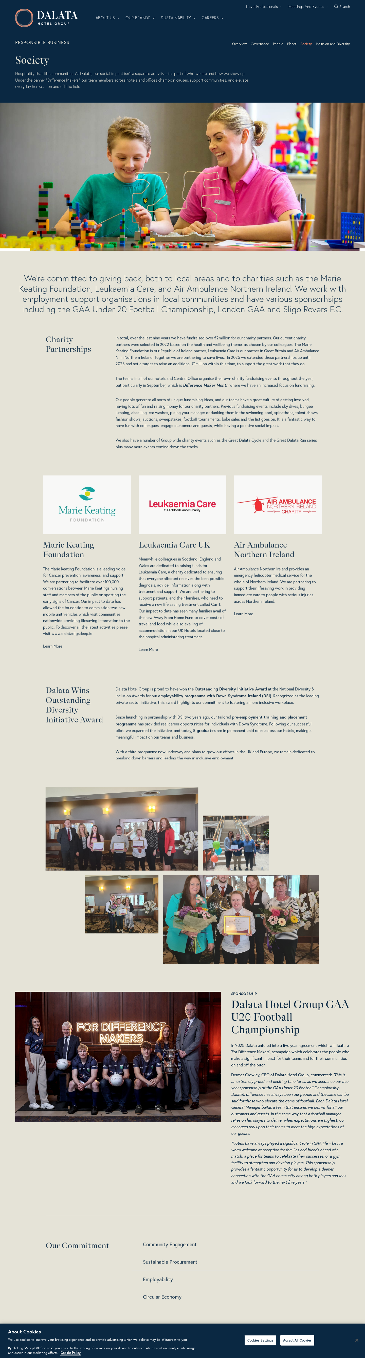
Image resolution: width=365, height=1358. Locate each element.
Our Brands (140, 17)
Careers (213, 17)
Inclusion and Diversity (333, 44)
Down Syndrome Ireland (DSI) (243, 717)
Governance (260, 44)
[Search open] (342, 6)
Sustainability (178, 17)
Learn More (52, 668)
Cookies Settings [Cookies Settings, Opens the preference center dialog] (260, 1340)
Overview (239, 44)
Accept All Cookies (297, 1340)
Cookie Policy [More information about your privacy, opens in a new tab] (71, 1353)
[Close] (356, 1340)
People (278, 44)
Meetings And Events (308, 6)
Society (306, 44)
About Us (107, 17)
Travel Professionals (264, 6)
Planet (291, 44)
